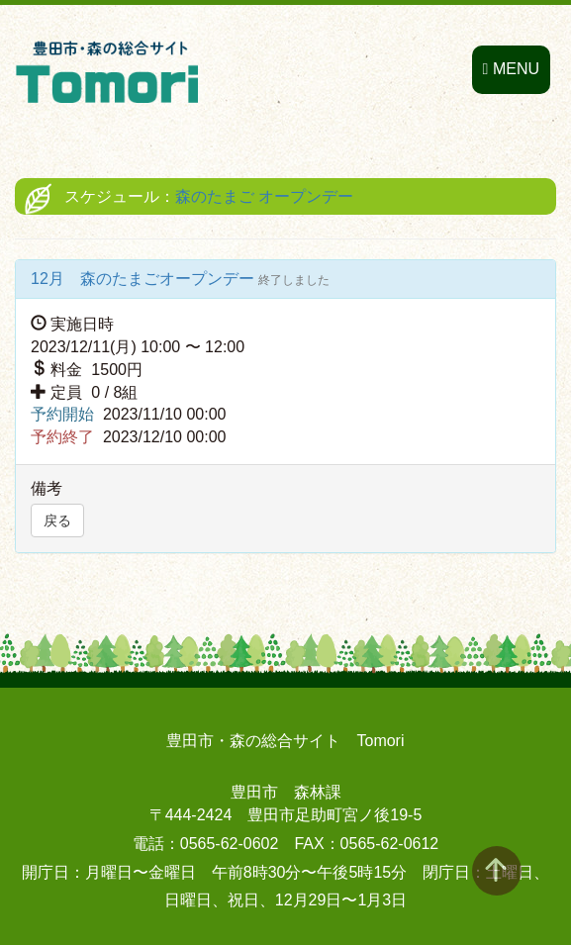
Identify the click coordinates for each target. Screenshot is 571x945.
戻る (57, 520)
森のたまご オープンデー (264, 196)
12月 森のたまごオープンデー (144, 278)
